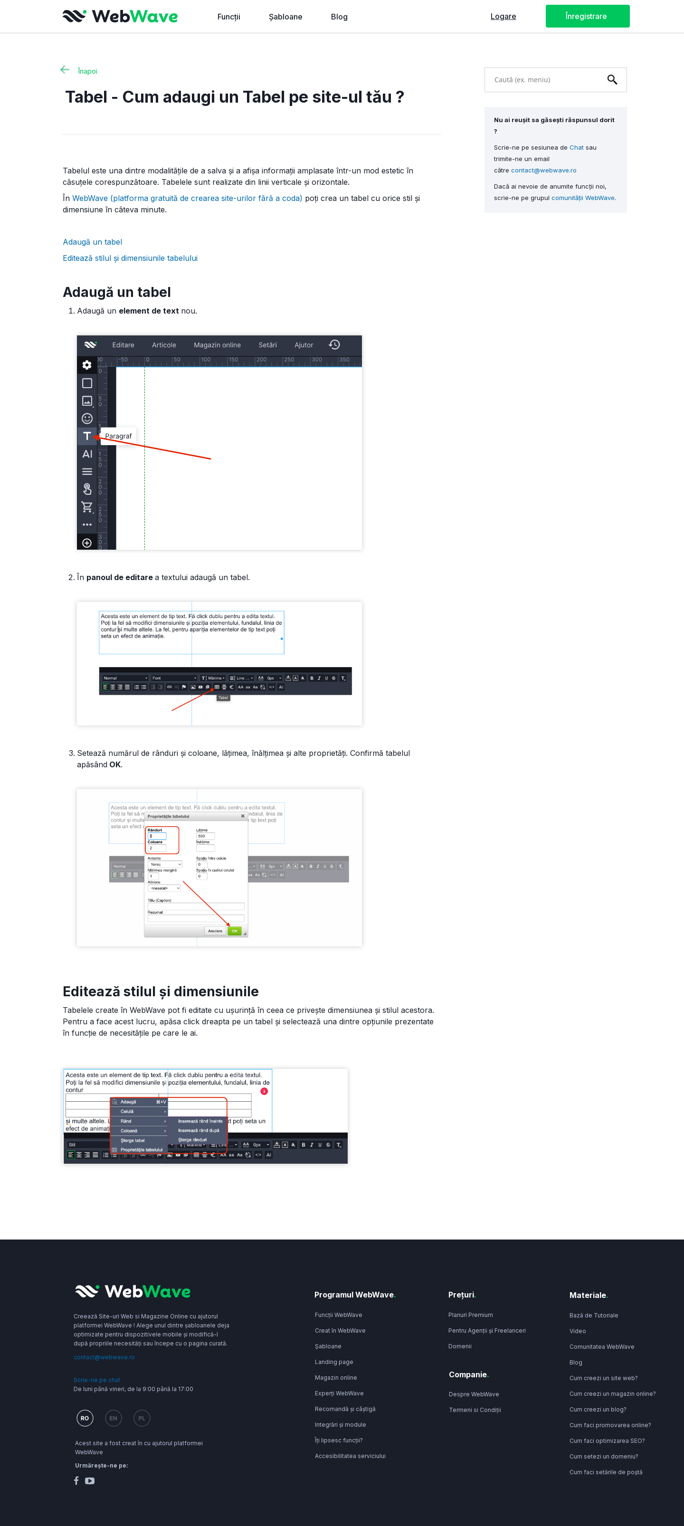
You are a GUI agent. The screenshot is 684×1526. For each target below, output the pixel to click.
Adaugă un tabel (93, 242)
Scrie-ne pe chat (97, 1379)
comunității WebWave (583, 197)
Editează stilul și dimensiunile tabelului (131, 258)
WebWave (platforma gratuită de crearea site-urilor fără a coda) (187, 198)
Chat (577, 147)
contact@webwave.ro (544, 170)
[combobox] (541, 79)
